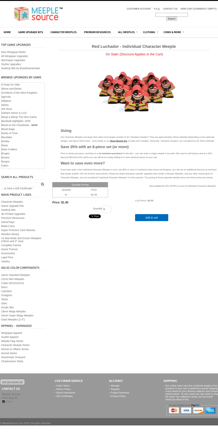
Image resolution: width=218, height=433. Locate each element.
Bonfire (5, 141)
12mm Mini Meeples (12, 279)
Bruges (5, 153)
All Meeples (126, 32)
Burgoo (5, 161)
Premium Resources (97, 32)
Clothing (149, 32)
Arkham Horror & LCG (14, 112)
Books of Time (9, 133)
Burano (5, 157)
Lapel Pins (7, 257)
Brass (4, 145)
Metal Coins (8, 226)
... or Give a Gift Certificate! (16, 188)
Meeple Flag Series (12, 341)
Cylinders (6, 291)
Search (42, 184)
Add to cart (152, 217)
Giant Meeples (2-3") (13, 319)
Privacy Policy (118, 396)
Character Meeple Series (15, 345)
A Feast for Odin (10, 84)
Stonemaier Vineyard (13, 357)
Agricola (6, 96)
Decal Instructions (65, 392)
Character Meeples (63, 32)
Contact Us (170, 9)
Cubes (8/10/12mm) (12, 283)
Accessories (8, 253)
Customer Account (139, 9)
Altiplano (6, 100)
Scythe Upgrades (11, 64)
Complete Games (11, 245)
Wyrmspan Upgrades (13, 60)
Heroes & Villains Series (15, 349)
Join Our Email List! (12, 382)
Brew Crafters (9, 149)
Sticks (4, 299)
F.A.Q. (157, 9)
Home (7, 32)
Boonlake (6, 137)
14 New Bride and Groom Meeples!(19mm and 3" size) (21, 240)
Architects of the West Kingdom (19, 92)
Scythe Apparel (9, 337)
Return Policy (63, 389)
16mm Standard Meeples (15, 275)
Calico (4, 165)
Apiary (5, 104)
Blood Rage (8, 129)
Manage (115, 385)
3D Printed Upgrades (13, 213)
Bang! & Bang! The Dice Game (19, 117)
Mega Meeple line (118, 141)
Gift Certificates (64, 396)
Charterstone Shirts (12, 361)
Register (115, 389)
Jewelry (5, 261)
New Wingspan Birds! (13, 52)
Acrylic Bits (7, 307)
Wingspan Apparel (11, 332)
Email (9, 401)
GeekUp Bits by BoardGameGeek (20, 68)
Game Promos (9, 249)
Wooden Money (10, 234)
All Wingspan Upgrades (14, 56)
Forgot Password (120, 392)
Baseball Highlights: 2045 (15, 121)
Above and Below (11, 88)
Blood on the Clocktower (15, 125)
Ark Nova (6, 108)
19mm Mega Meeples (13, 311)
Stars (4, 303)
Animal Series (9, 353)
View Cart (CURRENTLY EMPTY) (198, 9)
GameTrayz (8, 222)
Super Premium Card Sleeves (18, 230)
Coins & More (172, 32)
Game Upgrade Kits (30, 32)
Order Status (63, 385)
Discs (4, 287)
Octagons (6, 295)
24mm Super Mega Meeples (17, 315)
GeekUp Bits (8, 209)
